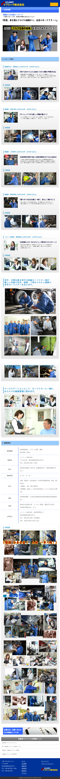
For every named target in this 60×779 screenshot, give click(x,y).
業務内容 (24, 766)
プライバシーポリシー (47, 763)
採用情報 (24, 768)
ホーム (23, 761)
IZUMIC (30, 777)
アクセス (24, 773)
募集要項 (24, 771)
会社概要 (24, 763)
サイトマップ (45, 761)
